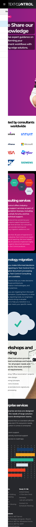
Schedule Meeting (26, 506)
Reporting (5, 492)
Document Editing (8, 494)
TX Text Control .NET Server (11, 516)
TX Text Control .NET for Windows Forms (16, 521)
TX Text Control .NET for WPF (12, 524)
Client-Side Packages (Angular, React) (16, 519)
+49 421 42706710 (26, 500)
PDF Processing (7, 497)
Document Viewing (8, 504)
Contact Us (23, 503)
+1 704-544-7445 (25, 494)
